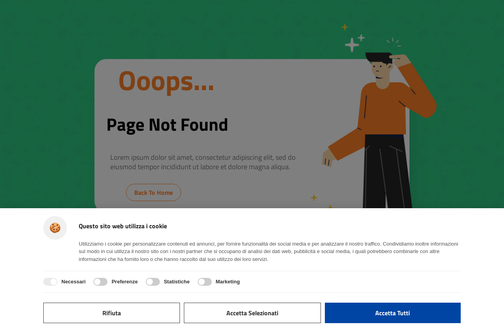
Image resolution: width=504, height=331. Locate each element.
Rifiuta (111, 313)
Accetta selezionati (252, 313)
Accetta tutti (392, 313)
